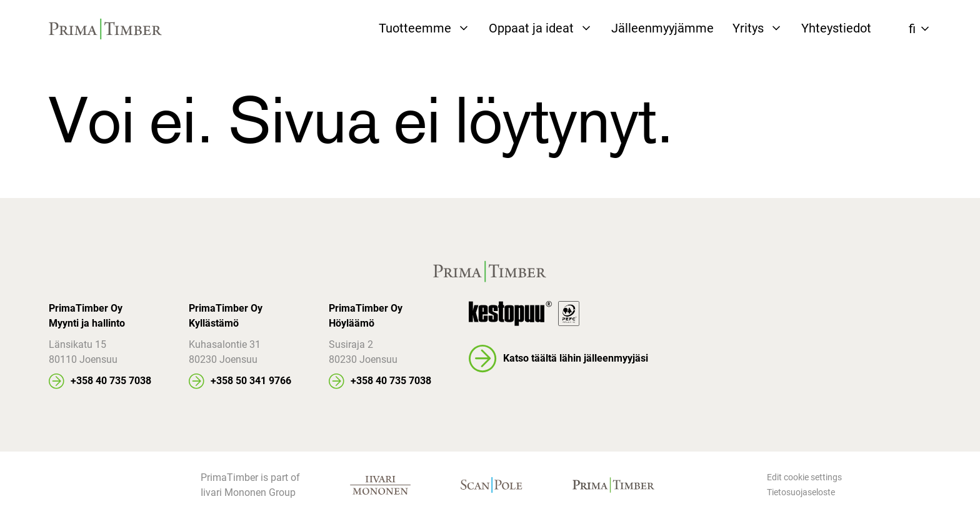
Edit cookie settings (804, 477)
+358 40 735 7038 (111, 381)
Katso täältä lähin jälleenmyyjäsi (575, 358)
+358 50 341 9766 (251, 381)
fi (912, 28)
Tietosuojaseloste (801, 492)
